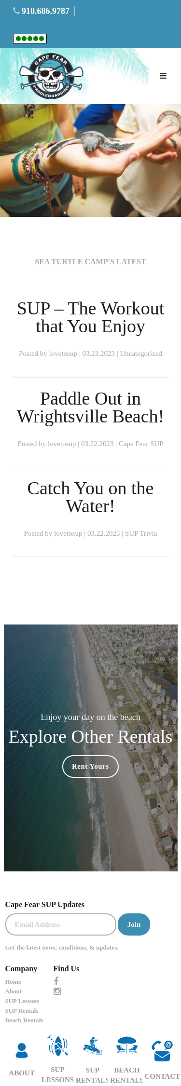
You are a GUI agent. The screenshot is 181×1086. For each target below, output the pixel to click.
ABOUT (21, 1056)
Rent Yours (90, 766)
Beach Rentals (24, 1020)
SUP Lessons (22, 1001)
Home (13, 981)
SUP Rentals (22, 1010)
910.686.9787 (46, 11)
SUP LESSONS (58, 1056)
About (13, 991)
